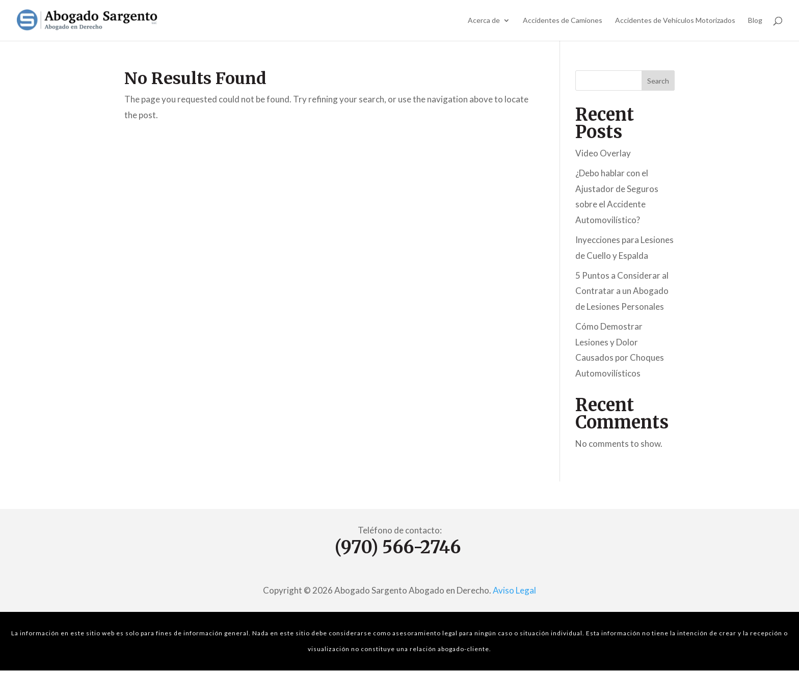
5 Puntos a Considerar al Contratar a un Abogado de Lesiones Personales (622, 291)
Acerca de (484, 20)
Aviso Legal (514, 590)
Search (658, 80)
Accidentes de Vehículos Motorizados (675, 20)
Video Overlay (603, 153)
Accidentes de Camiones (562, 20)
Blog (755, 20)
